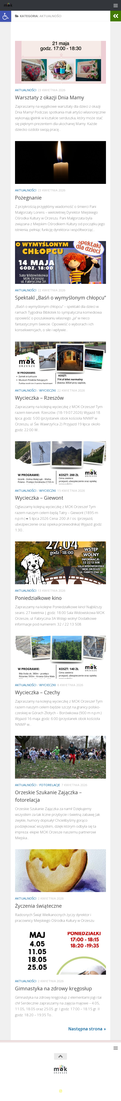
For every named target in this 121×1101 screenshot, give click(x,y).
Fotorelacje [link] (49, 785)
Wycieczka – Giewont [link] (39, 497)
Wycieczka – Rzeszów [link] (39, 397)
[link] (5, 16)
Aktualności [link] (25, 90)
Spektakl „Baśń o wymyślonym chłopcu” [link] (60, 297)
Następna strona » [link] (87, 1029)
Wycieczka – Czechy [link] (37, 692)
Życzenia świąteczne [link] (38, 905)
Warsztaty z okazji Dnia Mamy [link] (49, 97)
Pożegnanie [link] (28, 197)
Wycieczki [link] (47, 390)
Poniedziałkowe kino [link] (38, 597)
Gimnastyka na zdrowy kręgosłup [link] (53, 988)
